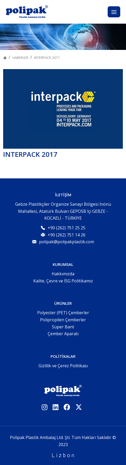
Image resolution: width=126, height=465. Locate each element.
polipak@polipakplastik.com (66, 242)
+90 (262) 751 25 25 (66, 228)
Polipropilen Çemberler (63, 320)
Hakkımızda (63, 274)
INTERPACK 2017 (46, 57)
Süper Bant (63, 327)
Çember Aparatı (63, 334)
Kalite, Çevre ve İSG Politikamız (63, 281)
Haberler (20, 57)
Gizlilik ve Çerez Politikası (63, 366)
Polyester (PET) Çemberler (63, 313)
